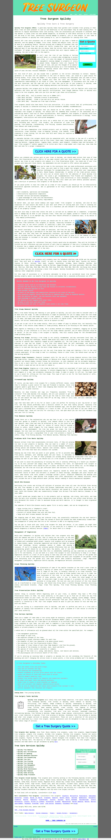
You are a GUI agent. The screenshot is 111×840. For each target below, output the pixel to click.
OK (88, 839)
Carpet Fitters (62, 813)
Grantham (35, 803)
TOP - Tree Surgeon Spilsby (25, 810)
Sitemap (15, 826)
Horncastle (18, 801)
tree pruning (44, 709)
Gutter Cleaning (42, 813)
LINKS (75, 14)
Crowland (47, 798)
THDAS (46, 528)
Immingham (92, 796)
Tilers (52, 813)
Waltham (74, 798)
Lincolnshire (54, 717)
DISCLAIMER (93, 14)
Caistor (52, 799)
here (30, 740)
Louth (42, 803)
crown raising (66, 707)
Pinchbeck (66, 803)
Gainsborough (83, 799)
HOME (71, 14)
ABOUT (80, 14)
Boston (87, 801)
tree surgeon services (31, 717)
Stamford (18, 799)
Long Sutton (49, 803)
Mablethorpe (66, 801)
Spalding (33, 799)
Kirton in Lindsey (37, 801)
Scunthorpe (50, 801)
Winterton (18, 798)
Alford (93, 799)
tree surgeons (29, 92)
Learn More (82, 839)
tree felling (36, 713)
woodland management (83, 709)
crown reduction (25, 715)
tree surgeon (52, 77)
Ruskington (83, 796)
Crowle (26, 798)
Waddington (83, 798)
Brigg (75, 803)
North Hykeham (71, 799)
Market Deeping (77, 801)
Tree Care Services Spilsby (29, 746)
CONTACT (86, 14)
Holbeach (28, 803)
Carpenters (73, 813)
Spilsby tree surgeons (36, 700)
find (42, 732)
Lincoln (26, 801)
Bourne (25, 799)
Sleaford (65, 796)
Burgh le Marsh (36, 798)
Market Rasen (64, 798)
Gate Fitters (29, 813)
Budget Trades (18, 837)
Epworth (55, 798)
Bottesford (74, 796)
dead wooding (46, 707)
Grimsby (58, 801)
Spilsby (37, 261)
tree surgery (19, 140)
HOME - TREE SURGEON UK (55, 820)
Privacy (95, 826)
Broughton (92, 798)
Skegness (58, 803)
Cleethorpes (43, 799)
